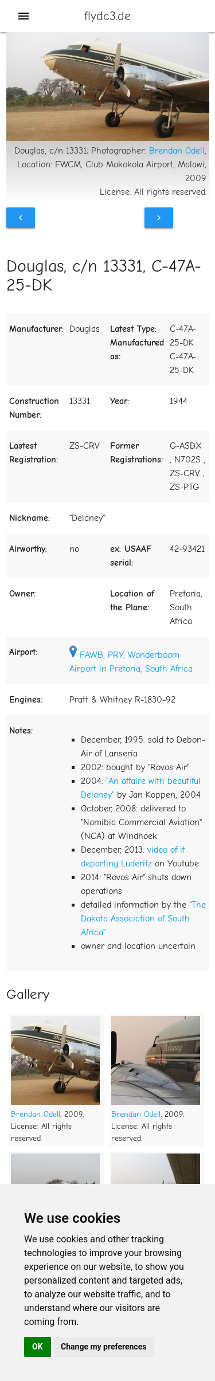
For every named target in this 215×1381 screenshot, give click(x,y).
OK (37, 1346)
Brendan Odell (177, 151)
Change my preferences (103, 1346)
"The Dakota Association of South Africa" (143, 918)
